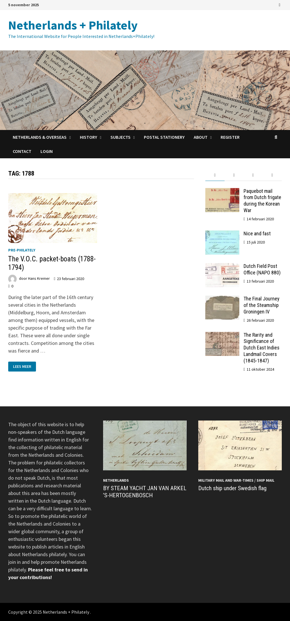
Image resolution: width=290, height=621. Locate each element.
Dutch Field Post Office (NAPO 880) (262, 269)
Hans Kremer (39, 278)
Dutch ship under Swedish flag (232, 488)
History (88, 137)
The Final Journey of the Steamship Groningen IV (262, 305)
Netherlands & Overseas (40, 137)
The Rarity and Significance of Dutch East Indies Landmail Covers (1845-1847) (262, 348)
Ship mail (265, 480)
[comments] (253, 175)
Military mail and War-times (225, 480)
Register (230, 137)
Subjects (120, 137)
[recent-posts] (234, 175)
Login (46, 151)
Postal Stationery (164, 137)
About (201, 137)
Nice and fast (257, 233)
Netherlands (116, 480)
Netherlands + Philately (73, 25)
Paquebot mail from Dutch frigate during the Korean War (262, 201)
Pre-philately (21, 250)
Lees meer (22, 367)
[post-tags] (272, 175)
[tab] (214, 175)
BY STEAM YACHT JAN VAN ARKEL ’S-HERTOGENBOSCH (144, 492)
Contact (22, 151)
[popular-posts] (214, 175)
